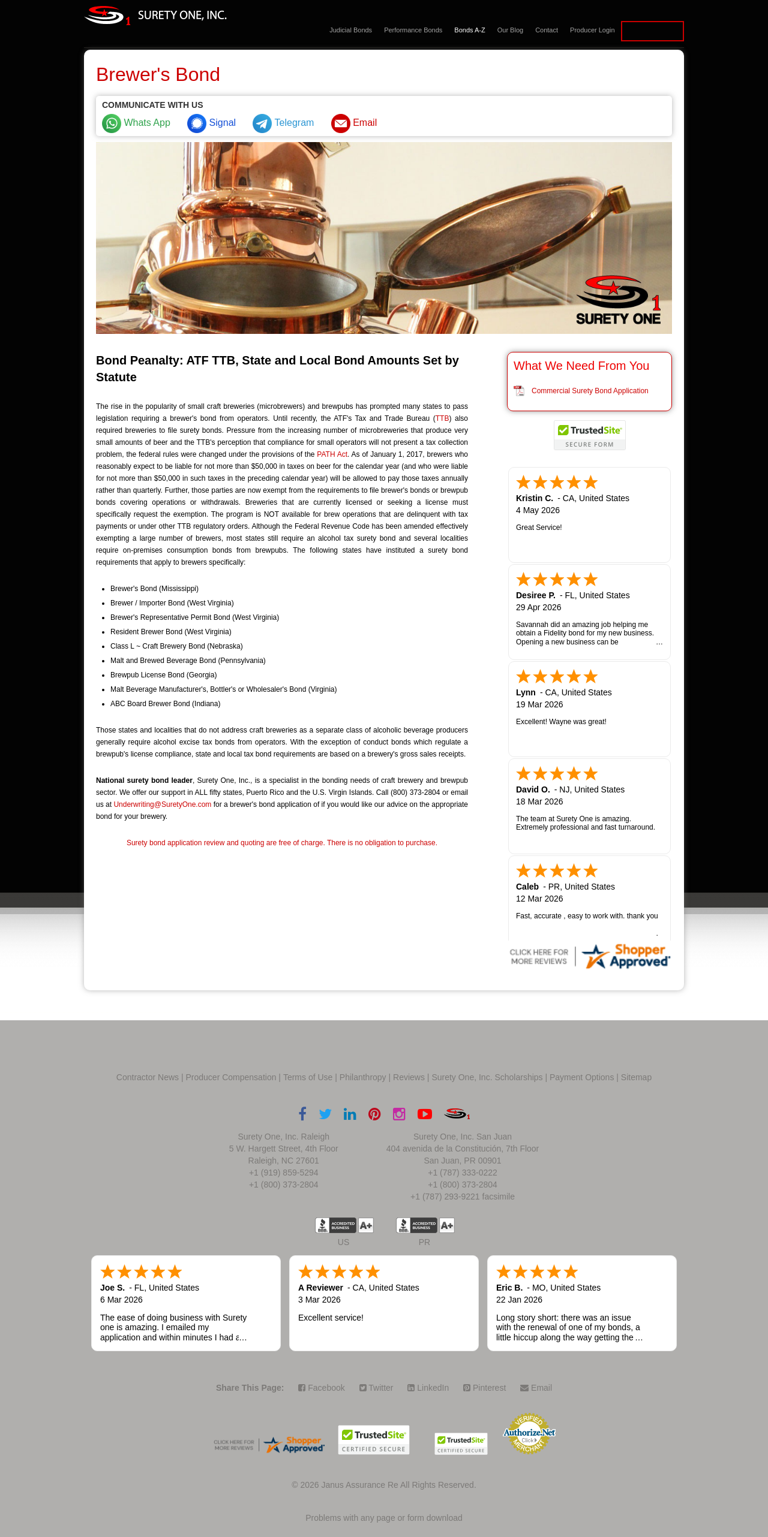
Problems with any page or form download (383, 1518)
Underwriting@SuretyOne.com (162, 804)
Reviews (409, 1077)
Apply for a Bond (652, 31)
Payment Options (582, 1077)
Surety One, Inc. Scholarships (486, 1077)
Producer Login (592, 30)
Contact (546, 30)
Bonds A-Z (469, 30)
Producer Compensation (231, 1077)
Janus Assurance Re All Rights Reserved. (398, 1485)
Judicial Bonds (350, 30)
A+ (366, 1225)
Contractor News (147, 1077)
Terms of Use (307, 1077)
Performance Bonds (413, 30)
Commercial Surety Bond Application (590, 391)
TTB (442, 418)
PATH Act (332, 454)
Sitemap (636, 1077)
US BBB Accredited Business (335, 1225)
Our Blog (510, 30)
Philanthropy (363, 1077)
